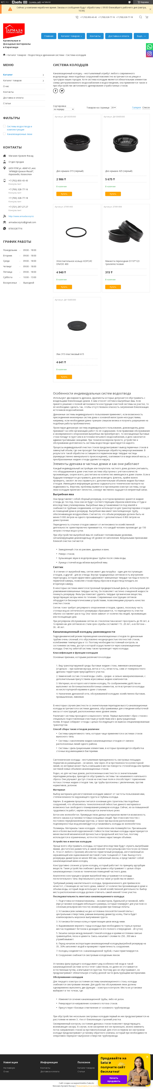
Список (146, 107)
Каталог (8, 74)
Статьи (7, 103)
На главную (9, 1067)
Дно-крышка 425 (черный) (118, 170)
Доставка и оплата (118, 36)
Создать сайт (35, 2)
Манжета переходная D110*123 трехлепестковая (122, 263)
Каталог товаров (70, 36)
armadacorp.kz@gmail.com (22, 222)
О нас (6, 86)
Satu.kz (90, 1083)
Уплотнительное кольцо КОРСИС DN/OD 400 (74, 263)
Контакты (95, 36)
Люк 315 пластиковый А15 (70, 354)
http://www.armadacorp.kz (21, 216)
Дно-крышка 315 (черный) (70, 170)
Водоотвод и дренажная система (46, 55)
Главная (48, 36)
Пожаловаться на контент (88, 1086)
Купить (64, 194)
